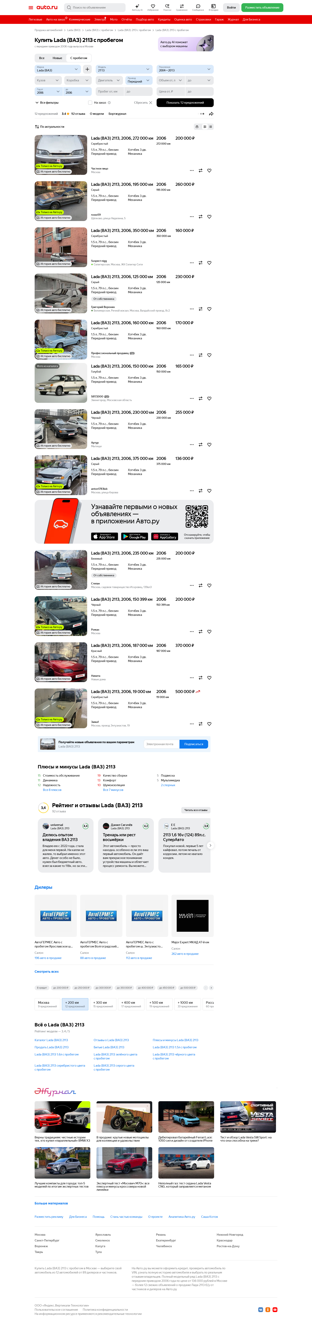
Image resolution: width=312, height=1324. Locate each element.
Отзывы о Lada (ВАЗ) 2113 (111, 1040)
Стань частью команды (126, 1217)
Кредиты (164, 19)
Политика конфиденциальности (105, 1309)
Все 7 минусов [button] (113, 790)
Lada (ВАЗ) (74, 30)
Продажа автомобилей (48, 30)
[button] (137, 7)
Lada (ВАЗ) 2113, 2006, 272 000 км (122, 138)
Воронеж (41, 1246)
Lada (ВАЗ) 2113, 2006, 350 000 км (122, 230)
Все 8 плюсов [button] (52, 790)
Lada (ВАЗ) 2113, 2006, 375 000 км (122, 458)
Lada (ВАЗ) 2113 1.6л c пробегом (57, 1054)
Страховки (203, 19)
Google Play (134, 536)
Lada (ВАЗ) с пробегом (99, 30)
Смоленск (102, 1240)
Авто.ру (47, 7)
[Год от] (49, 91)
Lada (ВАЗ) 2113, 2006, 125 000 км (122, 276)
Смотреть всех (47, 972)
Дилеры (43, 887)
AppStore (104, 536)
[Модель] (124, 69)
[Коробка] (78, 80)
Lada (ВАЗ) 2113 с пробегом (134, 30)
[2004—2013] (185, 69)
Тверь (39, 1252)
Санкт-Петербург (47, 1240)
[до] (199, 80)
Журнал (233, 19)
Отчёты (127, 19)
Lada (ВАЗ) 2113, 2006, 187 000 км (122, 645)
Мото (114, 19)
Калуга (100, 1246)
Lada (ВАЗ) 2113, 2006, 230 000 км (122, 412)
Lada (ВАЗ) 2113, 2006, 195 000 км (122, 184)
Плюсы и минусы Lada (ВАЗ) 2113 (175, 1040)
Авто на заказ (56, 18)
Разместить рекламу (49, 1217)
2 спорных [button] (168, 785)
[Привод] (139, 80)
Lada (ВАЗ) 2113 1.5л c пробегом (175, 1047)
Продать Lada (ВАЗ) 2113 (52, 1047)
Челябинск (164, 1246)
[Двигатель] (109, 80)
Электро (100, 19)
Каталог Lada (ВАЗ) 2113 (51, 1040)
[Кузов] (48, 80)
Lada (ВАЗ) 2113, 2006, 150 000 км (122, 366)
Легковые (35, 19)
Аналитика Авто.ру (182, 1217)
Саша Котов (209, 1217)
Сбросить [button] (143, 103)
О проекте (155, 1217)
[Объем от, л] (171, 80)
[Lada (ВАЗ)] (58, 69)
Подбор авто (145, 19)
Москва (40, 1234)
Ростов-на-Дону (228, 1246)
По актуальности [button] (49, 126)
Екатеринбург (166, 1240)
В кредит (42, 987)
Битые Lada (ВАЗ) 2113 (109, 1047)
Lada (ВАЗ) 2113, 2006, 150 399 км (121, 599)
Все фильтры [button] (46, 102)
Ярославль (103, 1234)
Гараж (219, 19)
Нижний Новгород (230, 1234)
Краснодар (224, 1240)
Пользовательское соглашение (56, 1309)
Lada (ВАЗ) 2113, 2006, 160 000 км (122, 322)
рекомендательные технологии (120, 1314)
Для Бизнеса (251, 19)
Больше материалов (51, 1203)
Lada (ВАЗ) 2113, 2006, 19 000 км (121, 691)
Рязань (161, 1234)
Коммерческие (79, 19)
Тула (98, 1252)
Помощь (98, 1217)
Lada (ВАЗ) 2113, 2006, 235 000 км (122, 553)
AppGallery (164, 536)
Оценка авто (183, 19)
